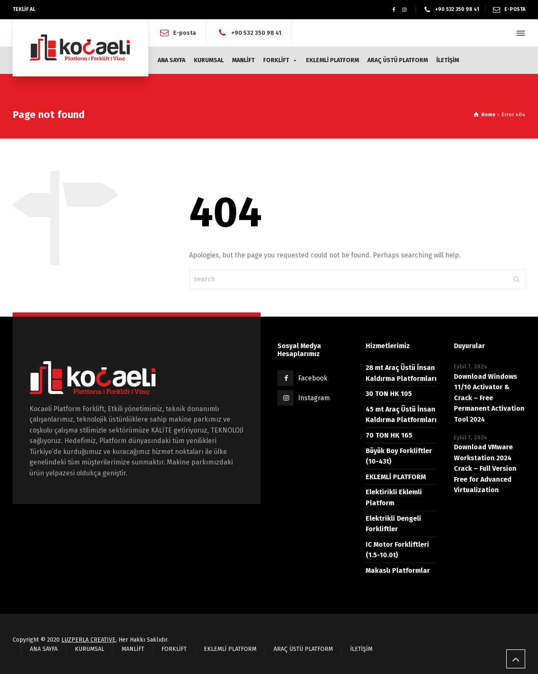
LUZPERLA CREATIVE (88, 639)
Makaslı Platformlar (398, 570)
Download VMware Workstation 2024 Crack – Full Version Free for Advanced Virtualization (485, 468)
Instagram (314, 398)
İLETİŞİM (447, 60)
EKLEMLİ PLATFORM (332, 60)
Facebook (312, 378)
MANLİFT (243, 60)
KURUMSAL (209, 60)
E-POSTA (514, 9)
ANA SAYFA (171, 60)
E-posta (184, 33)
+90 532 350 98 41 (457, 9)
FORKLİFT (280, 60)
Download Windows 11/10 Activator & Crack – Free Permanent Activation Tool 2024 (489, 397)
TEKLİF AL (24, 9)
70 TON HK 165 (389, 435)
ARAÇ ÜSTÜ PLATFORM (397, 60)
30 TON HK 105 (389, 394)
